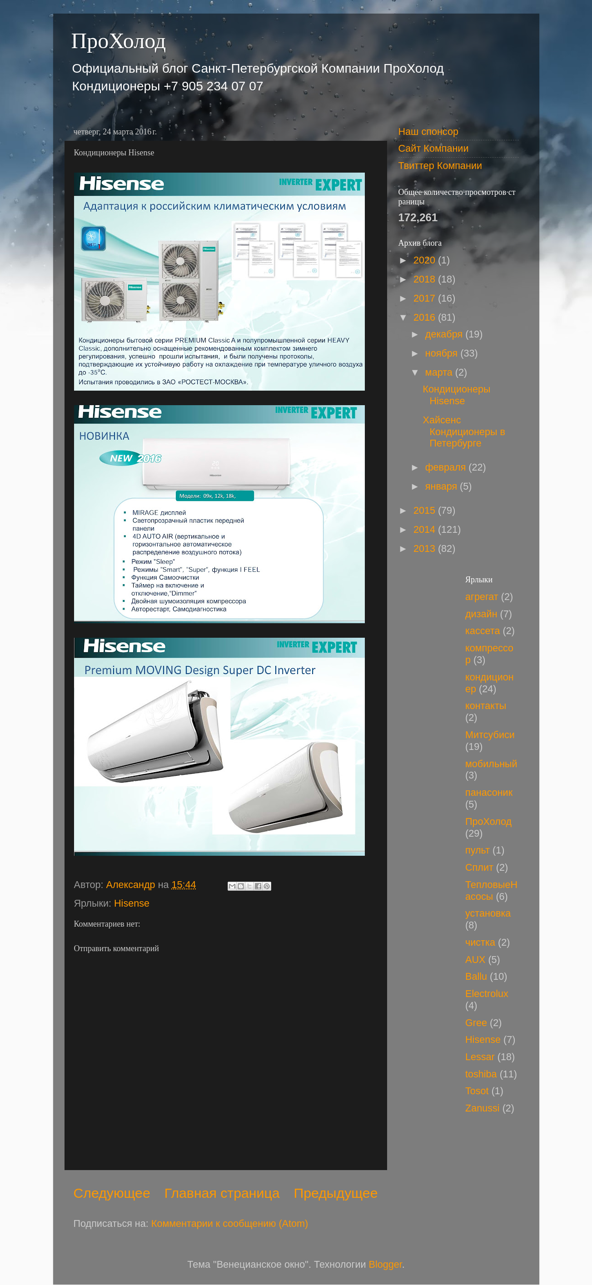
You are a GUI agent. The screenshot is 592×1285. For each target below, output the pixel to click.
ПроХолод (118, 41)
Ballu (476, 976)
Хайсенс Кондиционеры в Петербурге (464, 431)
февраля (447, 467)
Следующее (112, 1193)
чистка (480, 942)
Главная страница (222, 1193)
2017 (425, 298)
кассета (482, 630)
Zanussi (482, 1108)
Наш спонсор (428, 131)
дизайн (481, 614)
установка (488, 913)
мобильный (491, 763)
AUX (475, 959)
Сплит (479, 867)
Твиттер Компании (440, 165)
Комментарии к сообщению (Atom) (229, 1223)
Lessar (480, 1056)
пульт (477, 850)
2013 (425, 548)
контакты (485, 705)
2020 (425, 260)
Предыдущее (336, 1193)
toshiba (481, 1074)
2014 (425, 529)
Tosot (477, 1090)
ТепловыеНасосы (491, 890)
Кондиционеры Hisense (456, 395)
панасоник (488, 792)
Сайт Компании (433, 148)
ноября (442, 353)
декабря (445, 334)
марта (440, 372)
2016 (425, 317)
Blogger (385, 1264)
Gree (476, 1022)
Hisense (131, 903)
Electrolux (486, 993)
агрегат (481, 596)
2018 (425, 279)
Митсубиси (490, 734)
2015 (425, 510)
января (442, 486)
